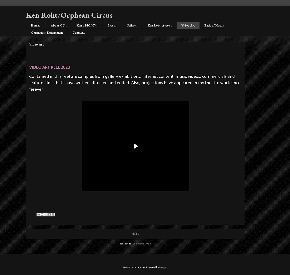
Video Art (188, 25)
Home (135, 233)
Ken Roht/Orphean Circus (69, 15)
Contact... (79, 33)
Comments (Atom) (142, 244)
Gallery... (132, 25)
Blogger (163, 267)
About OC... (59, 25)
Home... (36, 25)
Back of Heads (214, 25)
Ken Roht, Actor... (160, 25)
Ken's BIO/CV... (87, 25)
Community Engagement (47, 33)
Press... (112, 25)
